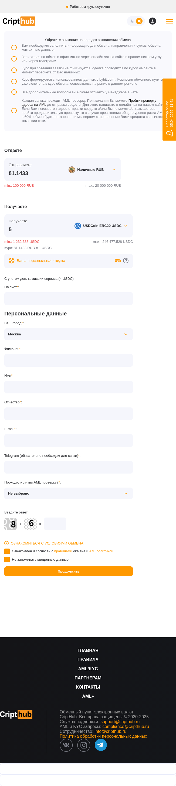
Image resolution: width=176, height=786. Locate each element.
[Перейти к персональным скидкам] (125, 260)
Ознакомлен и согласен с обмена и (62, 551)
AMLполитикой (101, 551)
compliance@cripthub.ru (126, 726)
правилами (63, 551)
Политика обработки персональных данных (103, 736)
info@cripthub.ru (110, 731)
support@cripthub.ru (120, 721)
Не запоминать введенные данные (40, 559)
